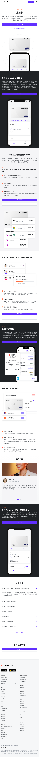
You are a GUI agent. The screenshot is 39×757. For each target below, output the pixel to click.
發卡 (2, 738)
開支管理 (3, 693)
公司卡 (2, 691)
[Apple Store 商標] (4, 670)
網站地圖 (16, 745)
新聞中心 (22, 724)
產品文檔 (22, 693)
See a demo (19, 653)
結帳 (2, 706)
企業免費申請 (31, 1)
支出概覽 (3, 689)
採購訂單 (3, 698)
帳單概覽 (3, 716)
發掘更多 (19, 204)
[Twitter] (3, 747)
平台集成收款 (23, 681)
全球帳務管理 (23, 679)
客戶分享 (22, 722)
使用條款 (22, 705)
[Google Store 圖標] (12, 670)
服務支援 (22, 728)
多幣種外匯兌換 (4, 734)
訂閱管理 (3, 720)
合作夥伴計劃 (23, 712)
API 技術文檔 (23, 695)
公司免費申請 (19, 24)
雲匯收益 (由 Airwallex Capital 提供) (8, 683)
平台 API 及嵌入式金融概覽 (6, 726)
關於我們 (22, 701)
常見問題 (22, 726)
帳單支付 (3, 696)
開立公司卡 (19, 314)
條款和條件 (4, 754)
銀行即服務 (22, 677)
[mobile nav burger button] (36, 2)
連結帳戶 (3, 728)
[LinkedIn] (5, 747)
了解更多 (19, 94)
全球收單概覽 (4, 704)
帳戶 (2, 730)
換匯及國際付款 (4, 681)
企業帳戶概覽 (4, 677)
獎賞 (21, 714)
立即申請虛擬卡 (19, 200)
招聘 (21, 710)
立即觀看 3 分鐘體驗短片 (19, 28)
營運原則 (22, 703)
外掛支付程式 (4, 708)
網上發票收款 (4, 718)
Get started (19, 649)
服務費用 (22, 687)
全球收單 (3, 732)
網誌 (21, 720)
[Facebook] (1, 747)
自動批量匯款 (4, 736)
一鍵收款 (3, 710)
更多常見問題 (19, 632)
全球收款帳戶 (4, 679)
